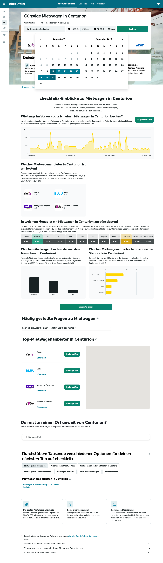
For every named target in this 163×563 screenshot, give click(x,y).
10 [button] (40, 65)
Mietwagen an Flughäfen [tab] (35, 466)
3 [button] (40, 59)
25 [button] (47, 77)
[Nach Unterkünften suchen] (4, 17)
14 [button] (65, 65)
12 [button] (53, 65)
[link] (144, 120)
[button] (4, 4)
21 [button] (65, 71)
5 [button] (52, 59)
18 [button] (47, 71)
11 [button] (47, 65)
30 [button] (77, 77)
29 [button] (71, 77)
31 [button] (41, 83)
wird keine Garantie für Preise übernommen (83, 536)
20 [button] (59, 71)
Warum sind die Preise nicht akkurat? (87, 552)
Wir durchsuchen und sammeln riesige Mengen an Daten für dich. (87, 548)
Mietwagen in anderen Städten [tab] (37, 472)
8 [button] (71, 59)
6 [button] (59, 59)
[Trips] (4, 35)
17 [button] (41, 71)
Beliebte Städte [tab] (111, 472)
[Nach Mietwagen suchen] (4, 22)
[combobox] (31, 23)
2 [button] (77, 53)
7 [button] (65, 59)
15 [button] (71, 65)
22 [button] (71, 71)
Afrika (34, 87)
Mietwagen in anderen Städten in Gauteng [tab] (98, 466)
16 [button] (77, 65)
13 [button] (59, 65)
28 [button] (65, 77)
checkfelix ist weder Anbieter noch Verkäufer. (87, 543)
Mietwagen (25, 87)
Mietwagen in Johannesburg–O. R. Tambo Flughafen (41, 486)
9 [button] (77, 59)
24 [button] (40, 77)
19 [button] (53, 71)
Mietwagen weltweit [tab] (65, 472)
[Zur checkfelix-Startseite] (17, 4)
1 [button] (71, 53)
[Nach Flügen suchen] (4, 11)
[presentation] (97, 318)
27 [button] (59, 77)
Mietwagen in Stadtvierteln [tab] (63, 466)
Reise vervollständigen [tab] (89, 472)
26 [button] (53, 77)
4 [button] (46, 59)
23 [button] (77, 71)
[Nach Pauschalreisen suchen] (4, 27)
